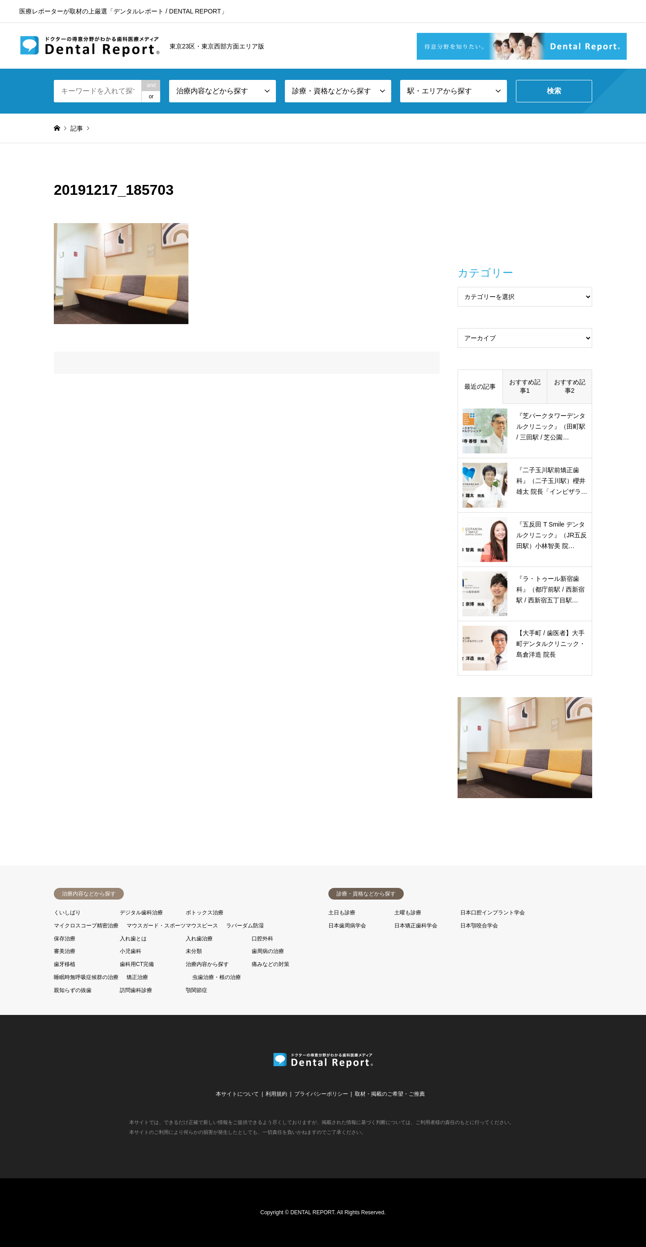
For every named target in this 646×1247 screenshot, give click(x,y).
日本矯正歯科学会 (415, 925)
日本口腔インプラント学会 (492, 912)
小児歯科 (130, 951)
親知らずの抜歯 (73, 990)
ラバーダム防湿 (245, 925)
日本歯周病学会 (347, 925)
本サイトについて (237, 1094)
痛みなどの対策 (270, 964)
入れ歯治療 (199, 938)
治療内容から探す (207, 964)
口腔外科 (262, 938)
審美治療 (64, 951)
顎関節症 (196, 990)
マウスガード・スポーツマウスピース (172, 925)
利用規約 (276, 1094)
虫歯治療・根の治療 (216, 977)
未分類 (194, 951)
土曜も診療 (407, 912)
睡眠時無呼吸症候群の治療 (86, 977)
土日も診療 (341, 912)
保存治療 (64, 938)
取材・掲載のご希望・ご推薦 (390, 1094)
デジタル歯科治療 (141, 912)
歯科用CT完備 (137, 964)
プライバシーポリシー (321, 1094)
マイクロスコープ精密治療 (86, 925)
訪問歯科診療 (136, 990)
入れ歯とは (133, 938)
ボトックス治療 (204, 912)
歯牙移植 (64, 964)
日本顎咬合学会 (479, 925)
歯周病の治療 (268, 951)
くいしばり (67, 912)
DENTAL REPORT (312, 1212)
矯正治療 (137, 977)
